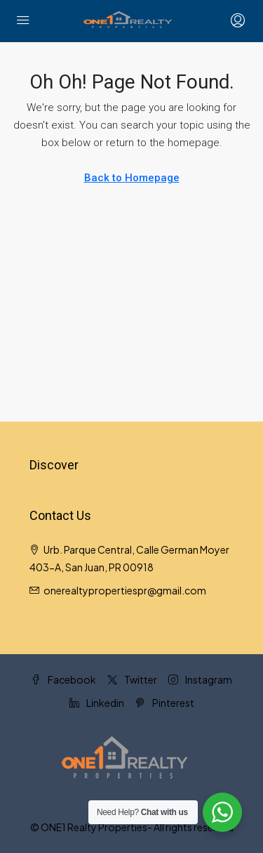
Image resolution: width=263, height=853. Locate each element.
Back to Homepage (132, 177)
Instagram (200, 679)
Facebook (63, 679)
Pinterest (164, 702)
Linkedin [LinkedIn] (96, 702)
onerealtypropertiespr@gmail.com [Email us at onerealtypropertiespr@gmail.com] (124, 590)
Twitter (132, 679)
